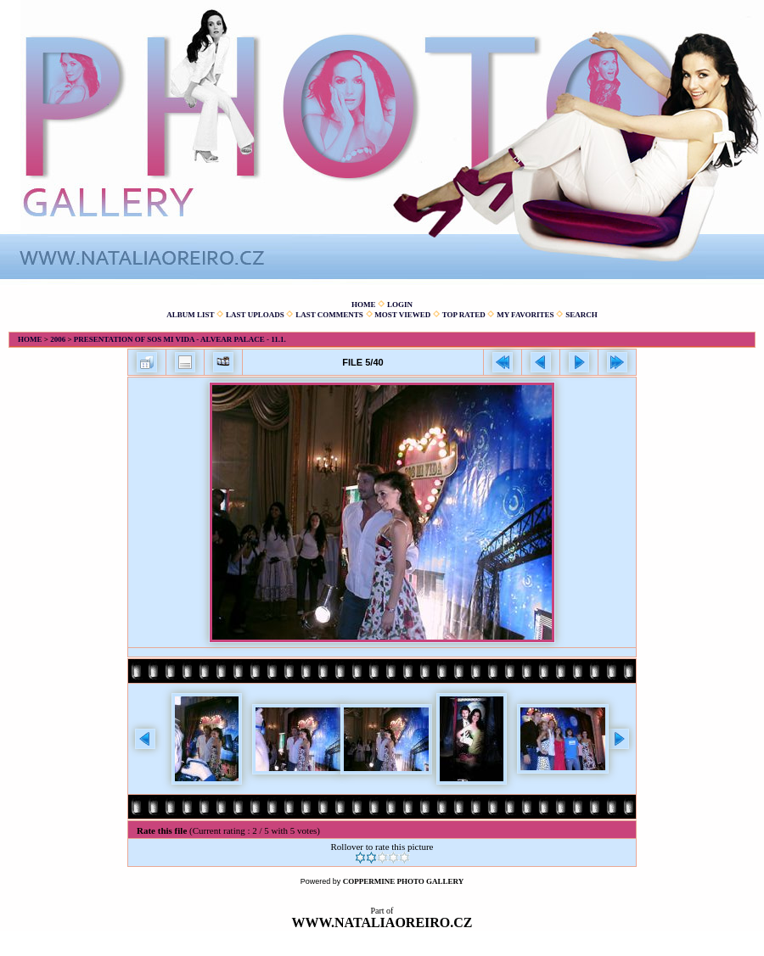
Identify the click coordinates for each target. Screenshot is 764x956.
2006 (57, 339)
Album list (190, 314)
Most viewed (402, 314)
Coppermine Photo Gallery (403, 881)
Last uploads (255, 314)
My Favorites (525, 314)
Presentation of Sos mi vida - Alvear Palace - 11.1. (180, 339)
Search (581, 314)
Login (400, 304)
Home (363, 304)
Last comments (329, 314)
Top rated (464, 314)
